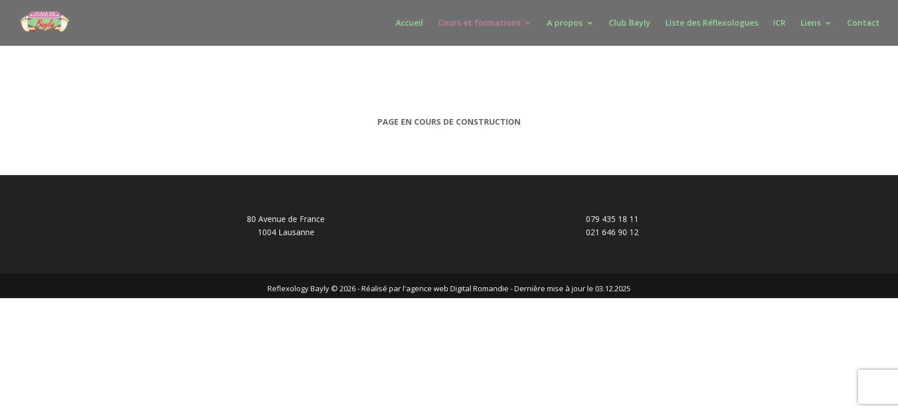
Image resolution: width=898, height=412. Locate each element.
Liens (811, 23)
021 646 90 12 (612, 232)
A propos (564, 23)
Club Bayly (630, 23)
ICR (779, 23)
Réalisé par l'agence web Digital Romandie (435, 288)
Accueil (409, 23)
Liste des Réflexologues (711, 23)
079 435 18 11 (612, 218)
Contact (863, 23)
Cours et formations (479, 23)
